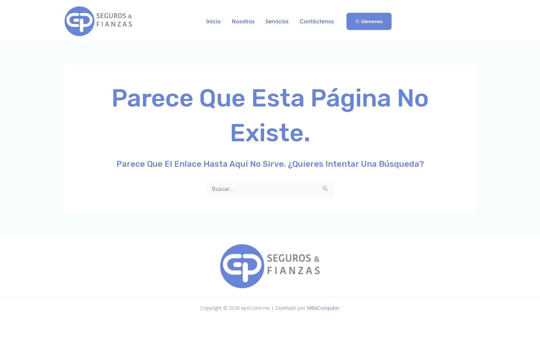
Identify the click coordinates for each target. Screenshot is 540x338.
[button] (369, 21)
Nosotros (243, 21)
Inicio (213, 21)
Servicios (277, 21)
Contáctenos (317, 21)
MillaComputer (323, 308)
